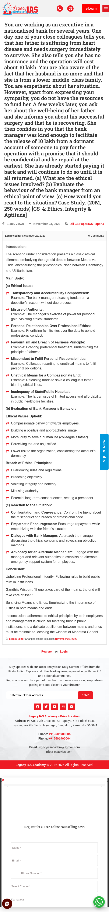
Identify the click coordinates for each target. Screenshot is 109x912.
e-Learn (91, 8)
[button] (105, 8)
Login (64, 651)
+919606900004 (60, 738)
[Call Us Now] (60, 8)
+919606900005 (60, 734)
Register (47, 651)
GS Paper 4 (96, 224)
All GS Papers (79, 224)
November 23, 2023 (66, 638)
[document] (54, 842)
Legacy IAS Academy (31, 765)
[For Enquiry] (70, 8)
